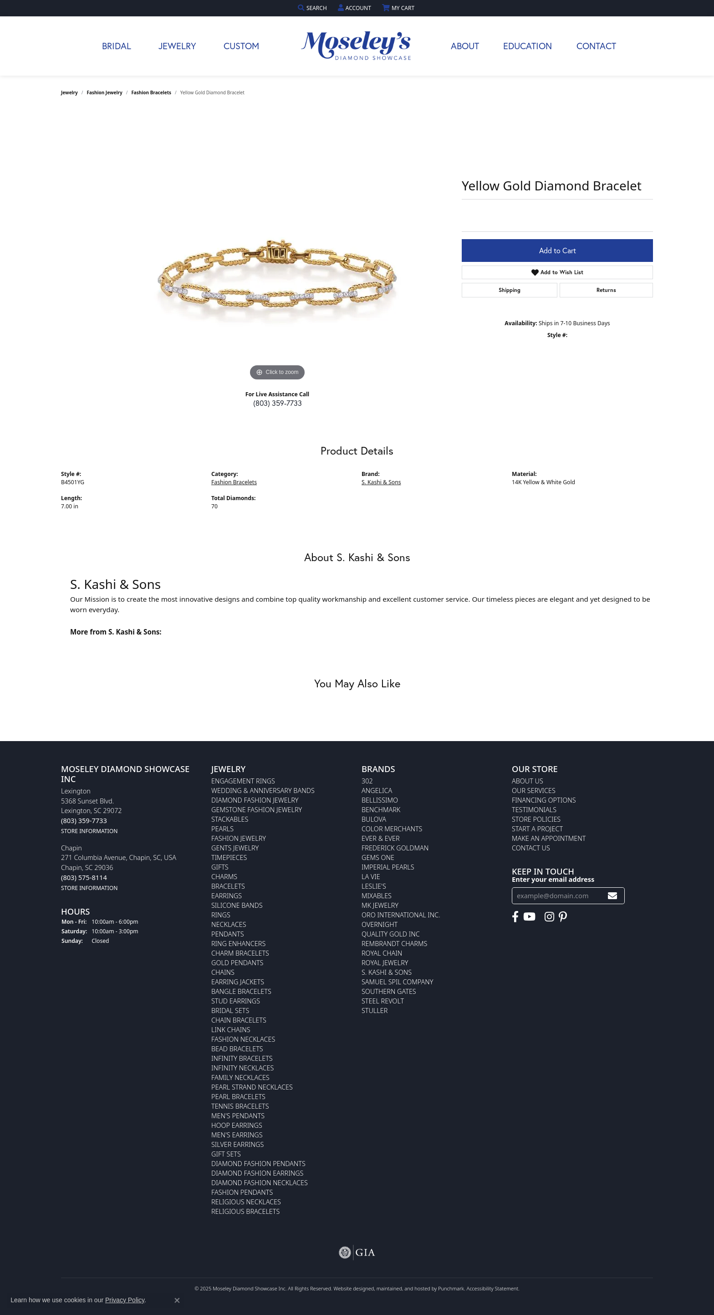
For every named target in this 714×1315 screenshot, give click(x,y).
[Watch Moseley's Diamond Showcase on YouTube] (529, 916)
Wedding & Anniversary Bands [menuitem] (263, 790)
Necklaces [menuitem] (228, 924)
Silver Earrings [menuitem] (237, 1144)
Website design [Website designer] (351, 1288)
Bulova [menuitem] (374, 819)
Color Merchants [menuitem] (392, 828)
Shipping (509, 290)
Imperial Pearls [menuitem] (388, 867)
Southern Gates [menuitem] (389, 991)
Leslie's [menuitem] (374, 886)
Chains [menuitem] (223, 972)
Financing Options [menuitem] (544, 800)
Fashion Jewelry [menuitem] (238, 838)
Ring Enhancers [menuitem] (238, 943)
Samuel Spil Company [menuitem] (398, 981)
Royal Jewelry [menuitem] (385, 962)
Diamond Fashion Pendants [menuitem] (258, 1163)
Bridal (116, 46)
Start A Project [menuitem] (537, 828)
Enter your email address (553, 878)
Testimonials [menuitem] (534, 809)
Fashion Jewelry (104, 92)
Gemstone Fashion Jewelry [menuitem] (256, 809)
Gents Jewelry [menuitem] (235, 848)
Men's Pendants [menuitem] (238, 1115)
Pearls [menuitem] (222, 828)
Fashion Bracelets (151, 92)
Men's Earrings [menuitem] (237, 1135)
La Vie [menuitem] (371, 876)
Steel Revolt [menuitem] (383, 1001)
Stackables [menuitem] (229, 819)
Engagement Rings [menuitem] (243, 781)
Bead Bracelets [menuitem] (237, 1048)
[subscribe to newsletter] (612, 896)
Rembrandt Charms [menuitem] (394, 943)
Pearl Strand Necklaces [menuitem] (252, 1087)
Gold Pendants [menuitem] (237, 962)
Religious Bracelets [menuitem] (245, 1211)
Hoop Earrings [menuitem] (236, 1125)
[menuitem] (357, 1252)
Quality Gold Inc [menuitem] (391, 934)
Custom (241, 46)
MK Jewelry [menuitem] (380, 905)
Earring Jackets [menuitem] (237, 981)
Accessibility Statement (492, 1288)
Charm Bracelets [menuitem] (240, 953)
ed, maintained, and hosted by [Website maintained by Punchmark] (403, 1288)
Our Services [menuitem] (534, 790)
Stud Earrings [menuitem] (235, 1001)
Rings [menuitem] (220, 915)
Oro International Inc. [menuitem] (401, 915)
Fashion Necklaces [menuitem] (243, 1039)
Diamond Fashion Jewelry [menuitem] (254, 800)
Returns (606, 290)
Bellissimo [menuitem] (380, 800)
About (465, 46)
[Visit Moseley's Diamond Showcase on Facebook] (515, 916)
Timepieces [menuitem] (229, 857)
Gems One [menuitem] (378, 857)
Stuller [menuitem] (375, 1010)
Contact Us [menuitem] (531, 848)
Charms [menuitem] (224, 876)
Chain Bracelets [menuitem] (238, 1020)
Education (527, 46)
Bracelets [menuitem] (228, 886)
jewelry (69, 92)
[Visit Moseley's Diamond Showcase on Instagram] (549, 916)
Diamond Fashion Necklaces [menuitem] (259, 1182)
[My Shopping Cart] (399, 8)
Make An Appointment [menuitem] (549, 838)
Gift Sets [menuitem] (226, 1154)
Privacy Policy (124, 1300)
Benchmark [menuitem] (381, 809)
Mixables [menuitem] (377, 895)
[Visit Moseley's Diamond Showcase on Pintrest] (563, 916)
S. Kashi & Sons (381, 482)
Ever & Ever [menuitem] (381, 838)
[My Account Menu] (355, 8)
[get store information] (89, 829)
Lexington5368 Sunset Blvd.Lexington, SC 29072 (91, 811)
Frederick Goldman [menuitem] (395, 848)
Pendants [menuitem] (227, 934)
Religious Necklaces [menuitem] (246, 1201)
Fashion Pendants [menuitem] (242, 1192)
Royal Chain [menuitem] (382, 953)
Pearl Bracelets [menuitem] (238, 1096)
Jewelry (177, 46)
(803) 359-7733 (277, 403)
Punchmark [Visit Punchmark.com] (451, 1288)
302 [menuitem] (367, 781)
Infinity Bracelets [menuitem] (242, 1058)
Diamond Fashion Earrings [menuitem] (257, 1173)
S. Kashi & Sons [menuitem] (387, 972)
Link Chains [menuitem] (230, 1029)
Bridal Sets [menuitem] (230, 1010)
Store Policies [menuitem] (536, 819)
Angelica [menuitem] (377, 790)
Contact (596, 46)
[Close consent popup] (177, 1300)
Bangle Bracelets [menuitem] (241, 991)
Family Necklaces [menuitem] (240, 1077)
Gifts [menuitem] (220, 867)
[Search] (313, 8)
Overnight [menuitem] (380, 924)
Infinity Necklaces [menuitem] (242, 1068)
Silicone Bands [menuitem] (237, 905)
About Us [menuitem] (527, 781)
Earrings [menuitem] (226, 895)
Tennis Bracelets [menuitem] (240, 1106)
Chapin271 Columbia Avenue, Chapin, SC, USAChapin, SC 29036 (118, 867)
